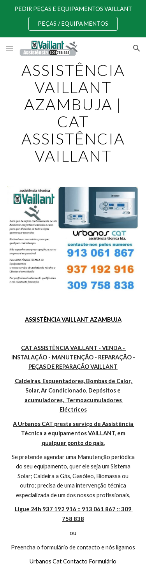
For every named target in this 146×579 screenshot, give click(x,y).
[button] (9, 48)
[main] (73, 112)
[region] (73, 18)
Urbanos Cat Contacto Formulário (73, 561)
